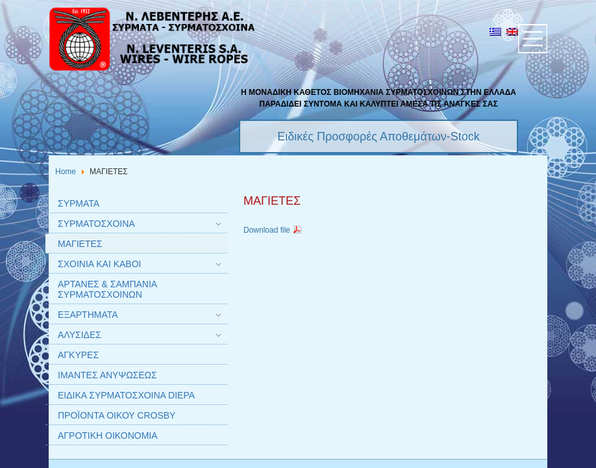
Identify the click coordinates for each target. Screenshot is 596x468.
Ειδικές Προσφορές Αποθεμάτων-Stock (378, 136)
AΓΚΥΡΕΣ (78, 355)
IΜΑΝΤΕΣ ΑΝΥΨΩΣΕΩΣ (107, 375)
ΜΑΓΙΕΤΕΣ (80, 244)
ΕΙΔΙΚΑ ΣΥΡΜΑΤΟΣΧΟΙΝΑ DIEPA (126, 395)
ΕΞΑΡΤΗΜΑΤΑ (88, 314)
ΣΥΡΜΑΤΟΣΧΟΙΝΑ (96, 223)
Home (65, 171)
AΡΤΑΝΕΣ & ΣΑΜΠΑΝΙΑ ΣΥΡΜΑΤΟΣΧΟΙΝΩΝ (107, 289)
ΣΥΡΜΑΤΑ (78, 203)
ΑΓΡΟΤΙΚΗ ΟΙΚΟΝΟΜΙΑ (108, 435)
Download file (273, 230)
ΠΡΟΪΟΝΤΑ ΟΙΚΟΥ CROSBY (116, 415)
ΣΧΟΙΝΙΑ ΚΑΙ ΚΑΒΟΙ (99, 264)
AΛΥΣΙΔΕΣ (79, 335)
